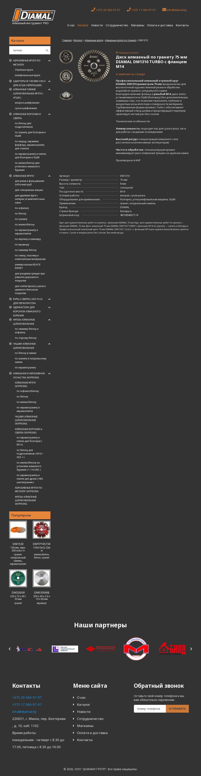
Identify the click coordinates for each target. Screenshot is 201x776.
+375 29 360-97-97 (105, 10)
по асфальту (22, 208)
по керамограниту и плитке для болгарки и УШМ (30, 155)
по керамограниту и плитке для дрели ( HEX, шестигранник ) (30, 479)
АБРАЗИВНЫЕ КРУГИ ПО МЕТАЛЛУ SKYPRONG (28, 489)
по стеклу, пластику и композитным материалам (30, 257)
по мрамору (22, 244)
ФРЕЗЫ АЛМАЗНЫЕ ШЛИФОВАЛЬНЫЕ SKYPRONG (26, 500)
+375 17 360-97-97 (141, 10)
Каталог (83, 25)
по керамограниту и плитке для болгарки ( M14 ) (29, 441)
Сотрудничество (117, 25)
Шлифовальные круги (27, 75)
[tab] (66, 57)
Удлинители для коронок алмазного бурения (27, 311)
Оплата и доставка (160, 25)
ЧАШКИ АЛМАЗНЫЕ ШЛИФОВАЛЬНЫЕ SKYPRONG (26, 420)
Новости (97, 25)
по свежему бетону (26, 250)
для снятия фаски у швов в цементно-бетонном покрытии (30, 289)
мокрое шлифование (27, 102)
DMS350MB (41, 592)
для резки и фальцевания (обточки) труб (29, 182)
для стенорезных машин (29, 190)
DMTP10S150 (41, 544)
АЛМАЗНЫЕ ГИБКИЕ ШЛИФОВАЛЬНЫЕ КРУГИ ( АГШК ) (28, 93)
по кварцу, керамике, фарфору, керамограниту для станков (29, 145)
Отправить (177, 708)
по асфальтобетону (28, 391)
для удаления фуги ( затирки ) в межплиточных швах (30, 199)
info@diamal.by (174, 10)
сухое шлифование (26, 108)
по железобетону (25, 224)
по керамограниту (25, 367)
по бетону (20, 213)
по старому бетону (26, 338)
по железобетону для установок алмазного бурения (27, 166)
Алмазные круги (23, 176)
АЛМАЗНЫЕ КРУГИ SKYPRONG (25, 384)
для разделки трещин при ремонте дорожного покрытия (30, 277)
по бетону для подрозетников (24, 125)
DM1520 (18, 544)
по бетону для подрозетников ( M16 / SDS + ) (30, 453)
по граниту (21, 219)
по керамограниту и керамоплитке (26, 231)
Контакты (182, 25)
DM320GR (18, 592)
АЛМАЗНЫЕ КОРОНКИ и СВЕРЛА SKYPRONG (28, 430)
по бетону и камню (26, 353)
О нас (71, 25)
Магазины (137, 25)
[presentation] (9, 648)
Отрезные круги (24, 69)
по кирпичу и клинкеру (28, 239)
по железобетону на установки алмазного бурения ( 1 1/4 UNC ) (29, 466)
